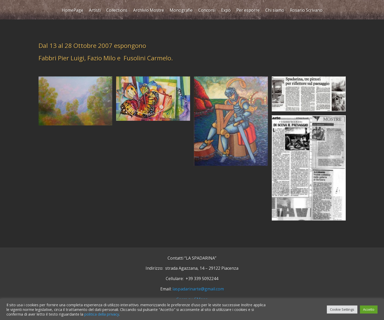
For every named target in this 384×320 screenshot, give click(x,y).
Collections (116, 11)
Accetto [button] (368, 309)
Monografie (181, 11)
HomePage (72, 11)
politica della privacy (101, 314)
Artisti (95, 11)
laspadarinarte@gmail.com (198, 289)
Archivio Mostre (148, 11)
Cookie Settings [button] (342, 309)
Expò (226, 11)
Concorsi (206, 11)
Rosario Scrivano (306, 11)
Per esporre (248, 11)
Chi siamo (274, 11)
